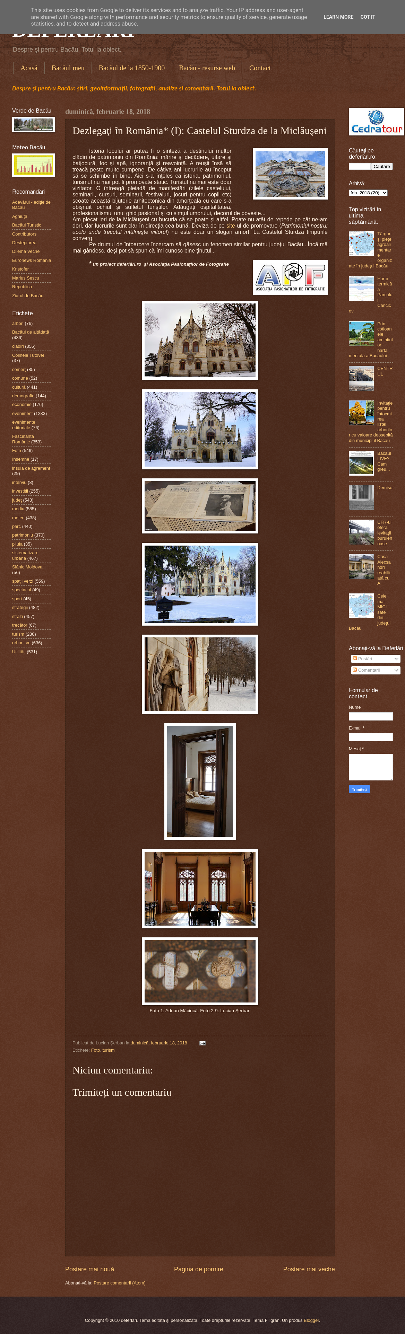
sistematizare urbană (25, 555)
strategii (20, 607)
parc (16, 526)
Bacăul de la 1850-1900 (132, 68)
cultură (19, 387)
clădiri (18, 346)
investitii (20, 491)
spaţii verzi (22, 581)
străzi (17, 616)
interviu (19, 482)
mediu (18, 508)
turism (109, 1050)
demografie (23, 395)
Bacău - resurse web (207, 68)
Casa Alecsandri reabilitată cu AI (384, 570)
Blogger (311, 1320)
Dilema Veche (26, 251)
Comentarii (366, 670)
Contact (260, 68)
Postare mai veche (309, 1269)
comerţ (19, 369)
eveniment (22, 413)
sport (17, 598)
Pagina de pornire (198, 1269)
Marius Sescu (25, 278)
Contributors (24, 234)
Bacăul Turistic (26, 225)
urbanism (21, 642)
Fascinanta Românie (23, 439)
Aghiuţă (19, 216)
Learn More (338, 17)
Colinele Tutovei (28, 355)
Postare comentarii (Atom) (120, 1283)
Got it (367, 17)
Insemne (20, 459)
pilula (17, 544)
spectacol (21, 589)
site (230, 226)
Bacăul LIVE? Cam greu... (384, 461)
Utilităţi (19, 651)
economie (22, 404)
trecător (19, 625)
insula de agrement (31, 468)
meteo (18, 517)
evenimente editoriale (23, 424)
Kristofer (20, 269)
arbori (18, 323)
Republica (22, 286)
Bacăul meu (68, 68)
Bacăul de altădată (30, 332)
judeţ (17, 500)
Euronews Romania (31, 260)
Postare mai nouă (89, 1269)
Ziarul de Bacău (27, 295)
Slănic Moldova (27, 566)
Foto (95, 1050)
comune (20, 378)
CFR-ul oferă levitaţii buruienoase (384, 533)
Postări (362, 658)
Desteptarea (24, 242)
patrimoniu (22, 535)
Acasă (28, 68)
